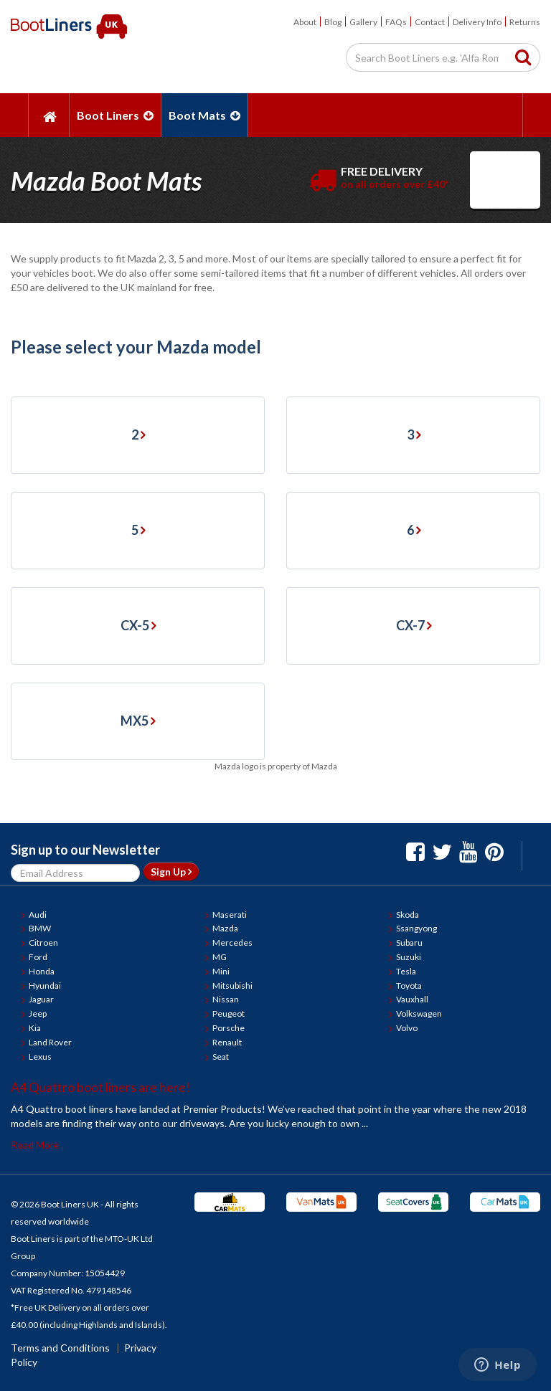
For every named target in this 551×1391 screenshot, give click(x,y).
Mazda (225, 928)
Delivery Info (477, 21)
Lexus (40, 1056)
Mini (221, 971)
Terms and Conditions (60, 1348)
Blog (333, 21)
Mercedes (232, 942)
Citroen (43, 942)
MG (219, 956)
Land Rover (50, 1042)
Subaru (409, 942)
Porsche (228, 1027)
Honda (42, 971)
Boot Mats (204, 115)
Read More (35, 1145)
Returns (524, 21)
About (304, 21)
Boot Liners (115, 115)
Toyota (409, 985)
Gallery (363, 21)
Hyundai (45, 985)
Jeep (38, 1013)
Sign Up (171, 871)
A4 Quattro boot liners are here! (100, 1087)
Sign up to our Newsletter (85, 850)
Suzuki (408, 956)
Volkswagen (419, 1013)
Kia (35, 1027)
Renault (227, 1042)
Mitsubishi (232, 985)
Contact (430, 21)
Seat (220, 1056)
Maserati (229, 914)
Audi (38, 914)
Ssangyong (416, 928)
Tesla (406, 971)
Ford (38, 956)
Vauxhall (412, 999)
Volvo (407, 1027)
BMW (40, 928)
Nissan (225, 999)
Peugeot (228, 1013)
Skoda (407, 914)
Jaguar (41, 999)
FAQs (396, 21)
